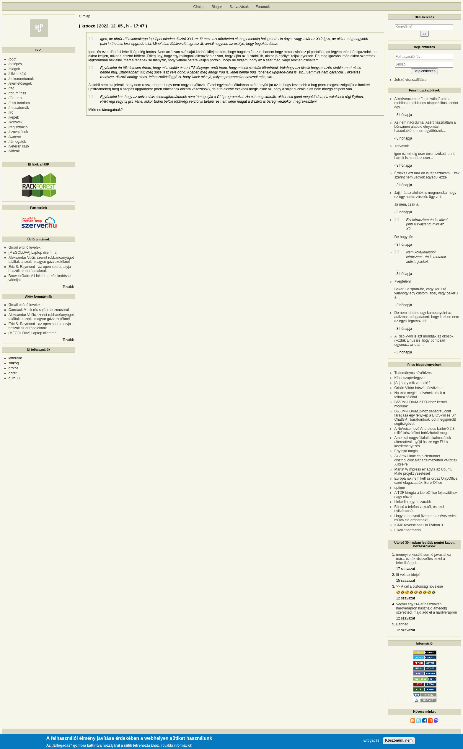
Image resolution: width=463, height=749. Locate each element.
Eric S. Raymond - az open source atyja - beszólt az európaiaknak (41, 269)
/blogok (14, 69)
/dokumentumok (21, 79)
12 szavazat (405, 598)
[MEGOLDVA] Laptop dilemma (33, 252)
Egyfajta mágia (406, 451)
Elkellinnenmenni (407, 530)
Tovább (68, 287)
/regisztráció (18, 127)
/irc (11, 112)
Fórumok (263, 7)
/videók (14, 151)
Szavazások (239, 7)
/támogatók (17, 142)
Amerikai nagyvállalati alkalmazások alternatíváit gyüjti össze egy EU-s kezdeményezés (422, 442)
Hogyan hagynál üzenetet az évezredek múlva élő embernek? (425, 518)
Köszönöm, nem (399, 740)
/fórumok (15, 98)
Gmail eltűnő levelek (24, 247)
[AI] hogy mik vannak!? (412, 383)
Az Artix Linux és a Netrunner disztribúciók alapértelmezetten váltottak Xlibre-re (425, 460)
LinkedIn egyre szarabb (412, 502)
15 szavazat (405, 580)
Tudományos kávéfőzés (412, 373)
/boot (13, 59)
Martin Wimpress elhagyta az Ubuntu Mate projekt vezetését (423, 471)
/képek (14, 117)
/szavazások (18, 132)
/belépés (15, 64)
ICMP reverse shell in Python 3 (418, 525)
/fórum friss (17, 93)
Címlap (199, 7)
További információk (176, 746)
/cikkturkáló (17, 74)
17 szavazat (405, 569)
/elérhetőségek (20, 83)
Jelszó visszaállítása (410, 80)
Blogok (217, 7)
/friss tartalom (19, 103)
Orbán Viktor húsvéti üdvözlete (418, 388)
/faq (11, 88)
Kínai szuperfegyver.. (410, 378)
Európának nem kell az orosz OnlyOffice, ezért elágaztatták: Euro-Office (426, 480)
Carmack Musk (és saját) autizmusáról (39, 310)
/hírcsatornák (19, 108)
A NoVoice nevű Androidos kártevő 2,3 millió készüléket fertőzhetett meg (424, 431)
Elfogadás (371, 741)
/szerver (15, 137)
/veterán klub (19, 146)
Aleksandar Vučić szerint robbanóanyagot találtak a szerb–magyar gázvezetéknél (41, 259)
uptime (399, 488)
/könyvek (15, 122)
